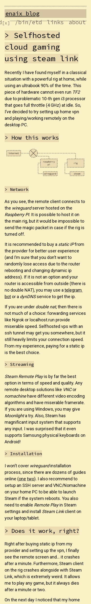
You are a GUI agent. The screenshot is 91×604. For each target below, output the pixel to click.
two (30, 478)
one (22, 478)
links (55, 22)
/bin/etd (28, 22)
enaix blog (22, 13)
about (77, 22)
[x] (6, 23)
